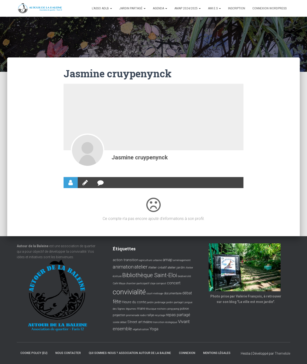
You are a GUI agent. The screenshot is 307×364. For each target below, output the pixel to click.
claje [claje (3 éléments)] (152, 283)
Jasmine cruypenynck (140, 157)
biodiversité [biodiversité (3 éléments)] (184, 276)
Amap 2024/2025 (187, 8)
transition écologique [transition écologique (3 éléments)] (165, 322)
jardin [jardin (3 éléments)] (150, 302)
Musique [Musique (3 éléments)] (151, 308)
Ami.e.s (214, 8)
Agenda (160, 8)
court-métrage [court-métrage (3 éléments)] (155, 293)
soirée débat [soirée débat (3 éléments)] (120, 322)
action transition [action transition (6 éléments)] (125, 260)
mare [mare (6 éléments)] (141, 308)
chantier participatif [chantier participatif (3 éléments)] (137, 283)
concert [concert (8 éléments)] (174, 283)
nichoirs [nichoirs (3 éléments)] (162, 308)
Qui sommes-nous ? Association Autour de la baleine (130, 353)
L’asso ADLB (102, 8)
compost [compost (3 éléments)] (161, 283)
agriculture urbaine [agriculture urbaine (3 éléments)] (150, 260)
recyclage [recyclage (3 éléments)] (160, 315)
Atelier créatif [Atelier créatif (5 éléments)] (157, 267)
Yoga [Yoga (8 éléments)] (154, 329)
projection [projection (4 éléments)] (119, 315)
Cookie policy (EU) (33, 353)
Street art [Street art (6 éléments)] (134, 322)
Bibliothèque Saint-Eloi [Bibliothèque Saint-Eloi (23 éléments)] (149, 275)
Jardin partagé (132, 8)
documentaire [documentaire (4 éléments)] (173, 293)
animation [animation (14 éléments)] (123, 267)
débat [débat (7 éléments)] (187, 293)
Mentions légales (216, 353)
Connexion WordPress (269, 8)
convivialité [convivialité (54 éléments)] (129, 292)
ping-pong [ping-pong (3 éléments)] (173, 308)
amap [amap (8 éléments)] (167, 260)
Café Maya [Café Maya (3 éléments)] (119, 283)
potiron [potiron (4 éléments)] (184, 308)
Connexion (187, 353)
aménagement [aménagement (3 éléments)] (182, 260)
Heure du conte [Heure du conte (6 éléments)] (134, 302)
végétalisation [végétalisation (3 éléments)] (141, 329)
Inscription (236, 8)
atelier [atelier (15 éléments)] (141, 267)
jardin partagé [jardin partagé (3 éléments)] (174, 302)
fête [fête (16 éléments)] (117, 301)
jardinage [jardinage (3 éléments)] (159, 302)
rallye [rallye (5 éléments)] (150, 315)
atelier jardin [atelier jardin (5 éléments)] (176, 267)
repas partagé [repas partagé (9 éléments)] (178, 314)
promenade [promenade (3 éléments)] (132, 315)
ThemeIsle (282, 353)
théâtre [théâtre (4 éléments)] (147, 322)
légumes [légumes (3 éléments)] (131, 308)
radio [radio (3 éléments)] (143, 315)
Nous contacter (68, 353)
